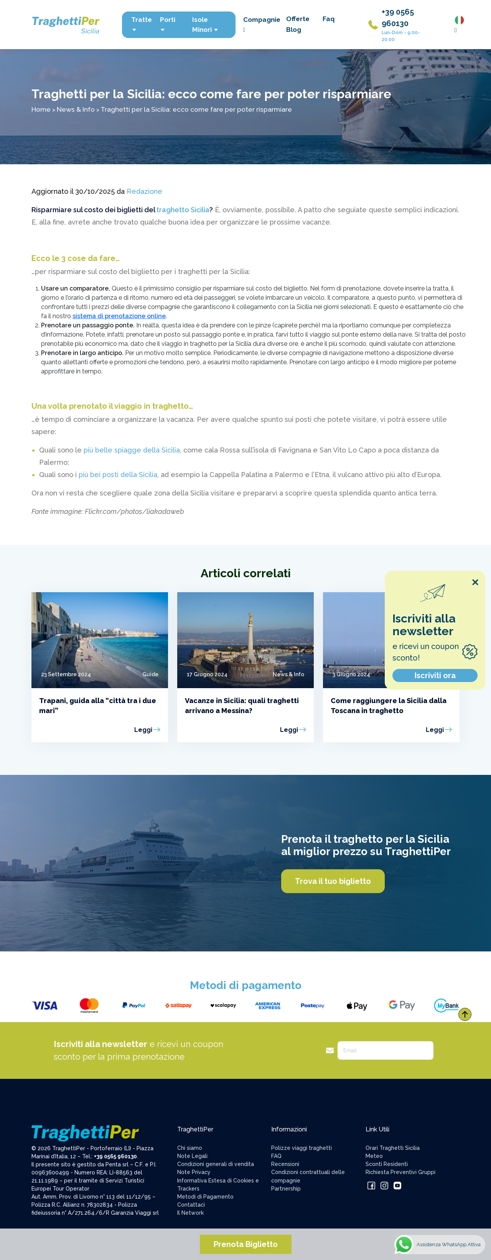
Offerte (298, 19)
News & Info (76, 109)
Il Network (190, 1213)
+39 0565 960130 (115, 1156)
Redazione (144, 191)
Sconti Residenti (387, 1164)
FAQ (276, 1156)
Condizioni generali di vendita (215, 1164)
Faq (328, 19)
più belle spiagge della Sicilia (132, 450)
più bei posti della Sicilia (118, 475)
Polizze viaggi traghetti (301, 1148)
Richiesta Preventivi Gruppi (400, 1172)
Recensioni (285, 1164)
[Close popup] (475, 582)
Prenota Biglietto (246, 1244)
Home (41, 109)
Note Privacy (194, 1172)
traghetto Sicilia (183, 210)
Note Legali (192, 1156)
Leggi (143, 729)
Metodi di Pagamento (205, 1197)
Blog (293, 29)
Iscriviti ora (435, 675)
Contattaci (191, 1205)
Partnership (286, 1189)
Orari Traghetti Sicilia (393, 1148)
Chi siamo (189, 1148)
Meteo (374, 1156)
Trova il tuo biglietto (333, 881)
